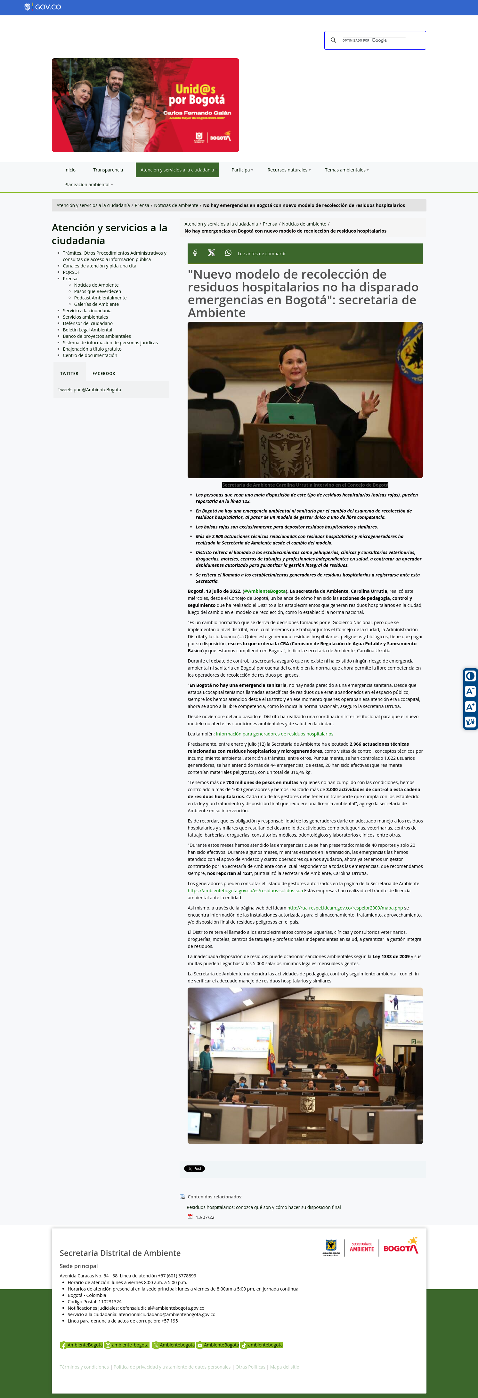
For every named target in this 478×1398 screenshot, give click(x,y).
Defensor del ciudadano (88, 323)
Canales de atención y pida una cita (99, 266)
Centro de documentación (90, 355)
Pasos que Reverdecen (97, 291)
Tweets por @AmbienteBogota (89, 389)
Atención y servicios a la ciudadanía (93, 205)
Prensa (142, 205)
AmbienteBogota (81, 1345)
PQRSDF (71, 272)
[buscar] (374, 40)
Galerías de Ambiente (96, 304)
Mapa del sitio (284, 1367)
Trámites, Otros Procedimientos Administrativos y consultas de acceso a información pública (114, 256)
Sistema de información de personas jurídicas (110, 342)
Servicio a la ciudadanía (87, 310)
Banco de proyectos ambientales (97, 336)
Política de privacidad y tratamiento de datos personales (172, 1367)
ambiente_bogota (127, 1345)
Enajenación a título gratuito (92, 349)
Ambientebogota (173, 1345)
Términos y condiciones (84, 1367)
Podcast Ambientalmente (100, 298)
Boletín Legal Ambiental (87, 330)
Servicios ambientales (85, 317)
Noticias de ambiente (176, 205)
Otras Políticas (250, 1367)
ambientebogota (261, 1345)
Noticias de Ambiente (96, 285)
